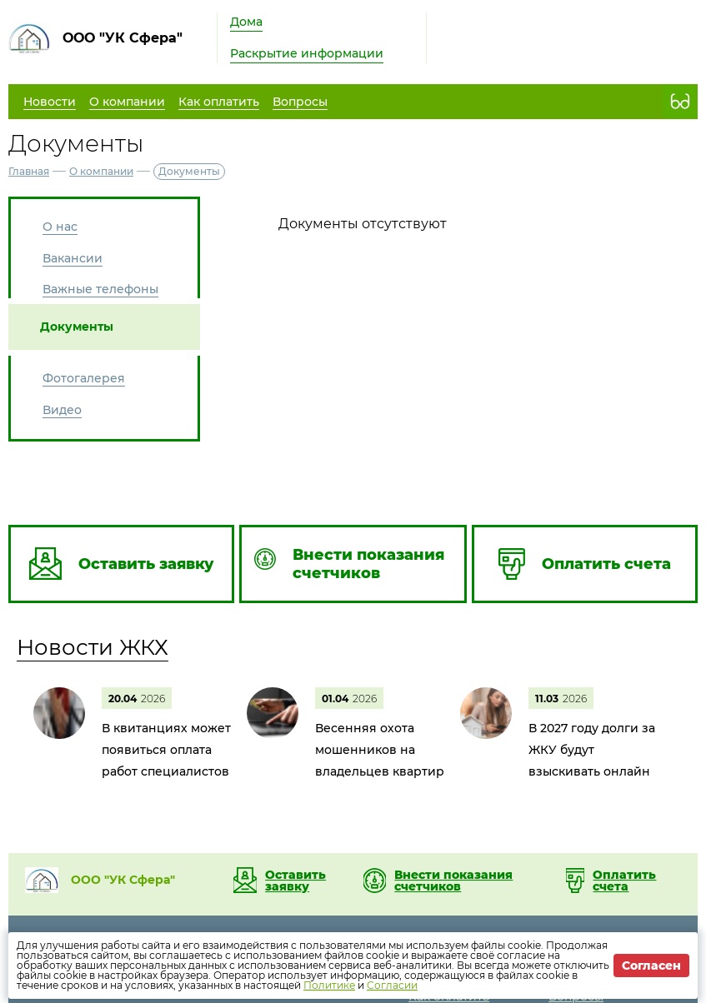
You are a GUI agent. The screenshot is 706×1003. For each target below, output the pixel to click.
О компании (101, 171)
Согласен (651, 965)
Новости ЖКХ (92, 647)
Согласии (392, 985)
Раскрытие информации (306, 53)
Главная (28, 171)
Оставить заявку (295, 880)
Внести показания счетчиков (453, 880)
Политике (329, 985)
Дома (246, 21)
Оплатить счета (624, 880)
